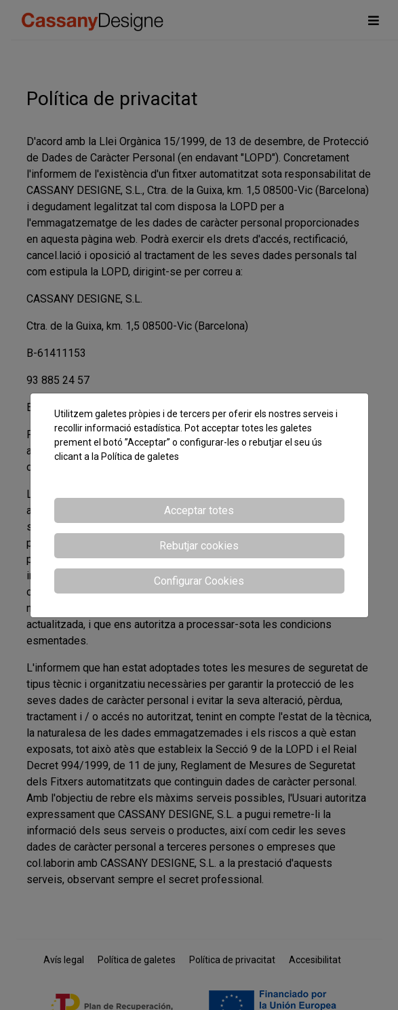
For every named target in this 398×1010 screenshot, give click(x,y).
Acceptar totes (199, 510)
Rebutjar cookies (199, 545)
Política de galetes (140, 456)
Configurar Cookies (199, 581)
